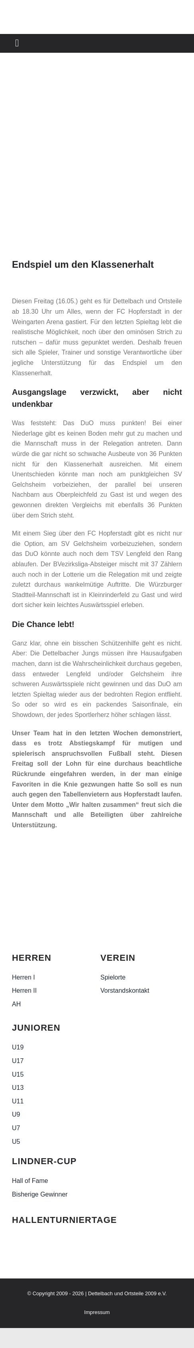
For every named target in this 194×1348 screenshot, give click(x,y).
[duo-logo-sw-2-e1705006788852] (32, 893)
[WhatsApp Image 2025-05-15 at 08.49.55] (97, 160)
